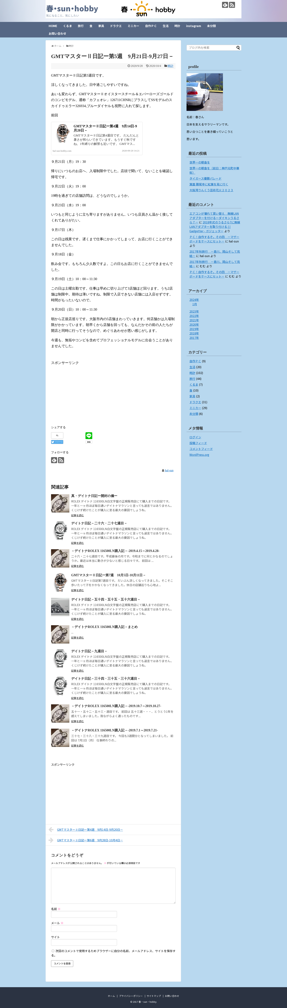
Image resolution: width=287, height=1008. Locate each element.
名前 (56, 909)
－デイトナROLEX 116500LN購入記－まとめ (104, 627)
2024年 (194, 299)
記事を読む (77, 515)
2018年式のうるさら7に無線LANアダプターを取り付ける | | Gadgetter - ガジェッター (214, 226)
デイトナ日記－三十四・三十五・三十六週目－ (105, 678)
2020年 (194, 324)
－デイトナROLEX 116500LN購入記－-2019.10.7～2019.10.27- (116, 706)
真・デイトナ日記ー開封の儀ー (94, 496)
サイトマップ (154, 996)
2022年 (194, 316)
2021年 (194, 320)
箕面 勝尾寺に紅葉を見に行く (208, 184)
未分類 (211, 26)
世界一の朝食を (199, 162)
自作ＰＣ (151, 26)
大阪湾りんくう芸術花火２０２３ (211, 190)
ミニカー (133, 26)
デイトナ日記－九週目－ (89, 651)
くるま (67, 26)
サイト (55, 937)
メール (57, 923)
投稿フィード (198, 443)
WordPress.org (199, 454)
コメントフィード (201, 449)
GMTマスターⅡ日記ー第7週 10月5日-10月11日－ (108, 575)
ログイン (195, 437)
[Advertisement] (82, 391)
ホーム (111, 996)
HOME (53, 26)
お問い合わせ (57, 33)
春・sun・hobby (72, 8)
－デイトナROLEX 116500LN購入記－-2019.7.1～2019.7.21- (114, 730)
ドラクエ (116, 26)
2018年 (194, 333)
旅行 (81, 26)
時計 (177, 26)
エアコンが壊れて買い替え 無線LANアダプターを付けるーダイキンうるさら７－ (214, 217)
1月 (194, 304)
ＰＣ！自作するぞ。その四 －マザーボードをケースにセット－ (214, 239)
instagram (193, 26)
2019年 (194, 329)
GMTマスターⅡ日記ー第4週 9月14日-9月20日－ (86, 829)
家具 (101, 26)
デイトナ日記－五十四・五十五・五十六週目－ (105, 599)
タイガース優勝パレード (205, 178)
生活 (166, 26)
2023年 (194, 311)
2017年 (194, 337)
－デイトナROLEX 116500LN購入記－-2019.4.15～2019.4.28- (115, 551)
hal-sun (169, 470)
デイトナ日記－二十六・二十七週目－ (99, 523)
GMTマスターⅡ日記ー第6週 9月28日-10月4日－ (86, 840)
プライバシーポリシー (131, 996)
